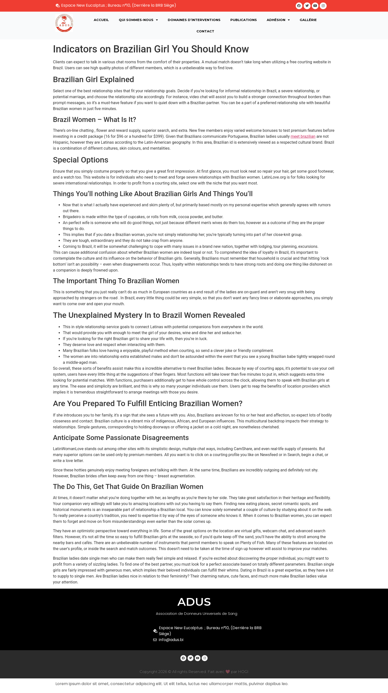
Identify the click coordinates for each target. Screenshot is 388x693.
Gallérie (308, 20)
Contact (205, 31)
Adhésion (278, 20)
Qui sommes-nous (138, 20)
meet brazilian (303, 136)
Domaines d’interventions (194, 20)
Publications (243, 20)
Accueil (101, 20)
